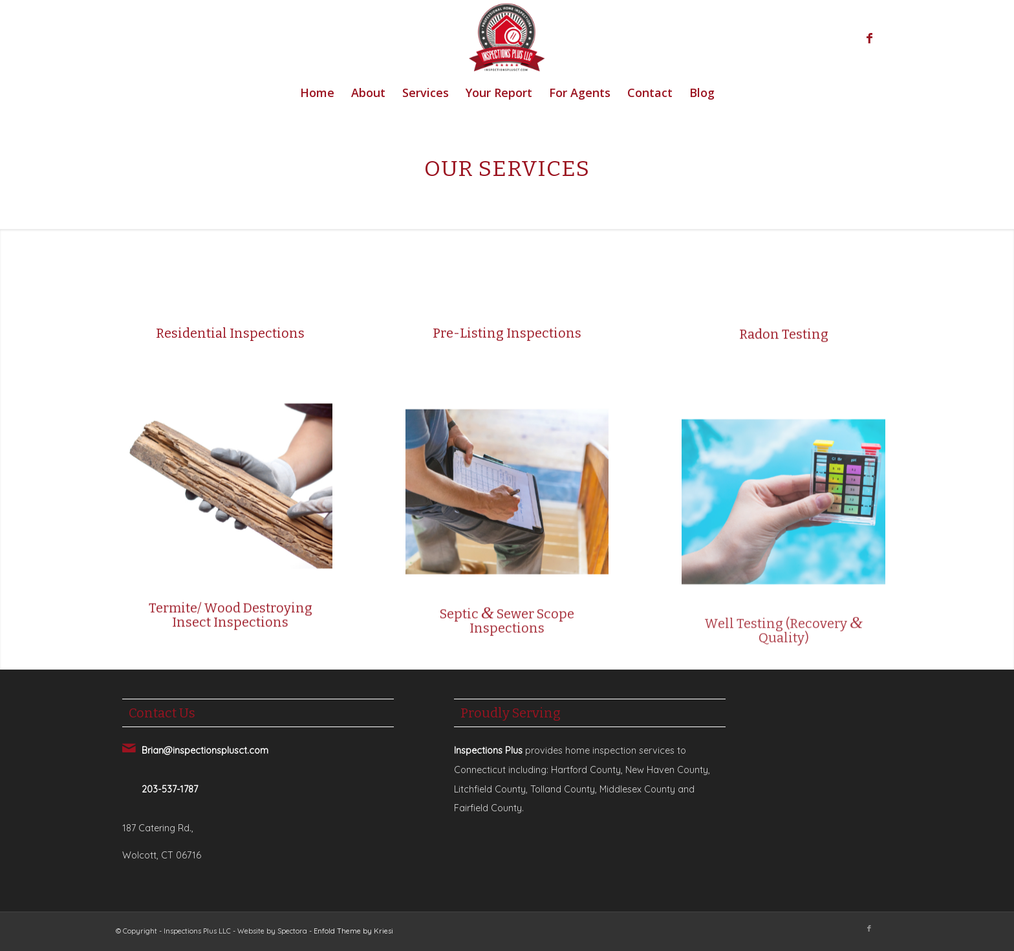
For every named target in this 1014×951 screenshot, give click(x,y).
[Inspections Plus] (507, 38)
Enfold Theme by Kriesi (353, 930)
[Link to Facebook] (869, 38)
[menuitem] (317, 92)
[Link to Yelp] (888, 38)
